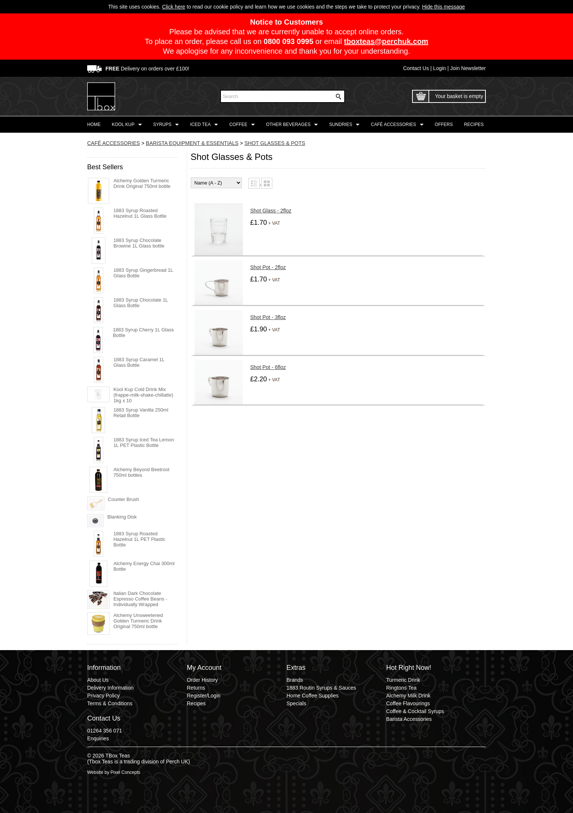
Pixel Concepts (125, 772)
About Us (98, 680)
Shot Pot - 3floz (268, 317)
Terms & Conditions (109, 703)
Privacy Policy (103, 696)
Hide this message (443, 7)
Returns (196, 688)
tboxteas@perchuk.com (386, 41)
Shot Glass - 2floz (271, 211)
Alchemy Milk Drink (408, 696)
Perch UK (177, 762)
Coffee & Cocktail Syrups (415, 711)
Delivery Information (110, 688)
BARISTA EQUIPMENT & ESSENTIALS (192, 143)
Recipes (196, 703)
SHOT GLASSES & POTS (274, 143)
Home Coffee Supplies (312, 696)
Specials (296, 703)
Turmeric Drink (403, 680)
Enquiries (98, 738)
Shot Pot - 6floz (268, 367)
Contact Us (416, 68)
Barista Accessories (409, 719)
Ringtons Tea (401, 688)
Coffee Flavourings (408, 703)
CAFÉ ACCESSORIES (113, 143)
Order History (202, 680)
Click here (173, 7)
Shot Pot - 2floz (268, 267)
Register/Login (204, 696)
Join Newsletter (468, 68)
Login (439, 68)
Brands (294, 680)
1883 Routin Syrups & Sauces (321, 688)
